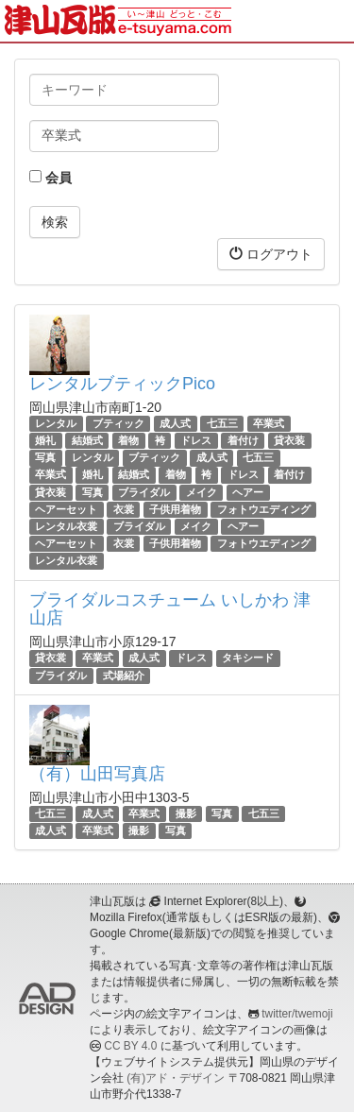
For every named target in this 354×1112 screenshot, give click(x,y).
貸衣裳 (50, 657)
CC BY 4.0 (130, 1045)
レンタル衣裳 (66, 526)
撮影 (186, 813)
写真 (45, 457)
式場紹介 (123, 675)
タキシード (248, 657)
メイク (201, 492)
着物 (128, 440)
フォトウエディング (264, 509)
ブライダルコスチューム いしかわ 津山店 (170, 609)
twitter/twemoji (296, 1013)
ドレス (195, 440)
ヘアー (247, 492)
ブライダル (144, 492)
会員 (50, 177)
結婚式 (87, 440)
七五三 (222, 423)
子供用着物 (175, 509)
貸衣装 (289, 440)
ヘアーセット (66, 509)
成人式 (175, 423)
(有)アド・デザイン (175, 1078)
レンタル (55, 423)
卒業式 (268, 423)
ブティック (118, 423)
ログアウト (270, 254)
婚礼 (45, 440)
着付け (243, 440)
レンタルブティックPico (122, 383)
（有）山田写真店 (97, 773)
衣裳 (123, 509)
